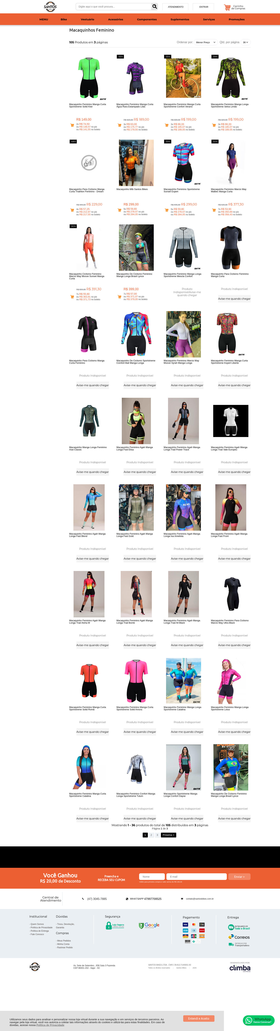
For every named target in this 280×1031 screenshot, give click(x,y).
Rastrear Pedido (65, 988)
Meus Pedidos (64, 982)
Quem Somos (37, 965)
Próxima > (168, 876)
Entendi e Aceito (198, 1018)
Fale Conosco (37, 975)
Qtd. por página (229, 42)
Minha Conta (63, 985)
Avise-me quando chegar (189, 302)
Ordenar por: (185, 42)
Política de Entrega (40, 972)
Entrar (203, 7)
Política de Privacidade (50, 1025)
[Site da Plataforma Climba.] (240, 1008)
